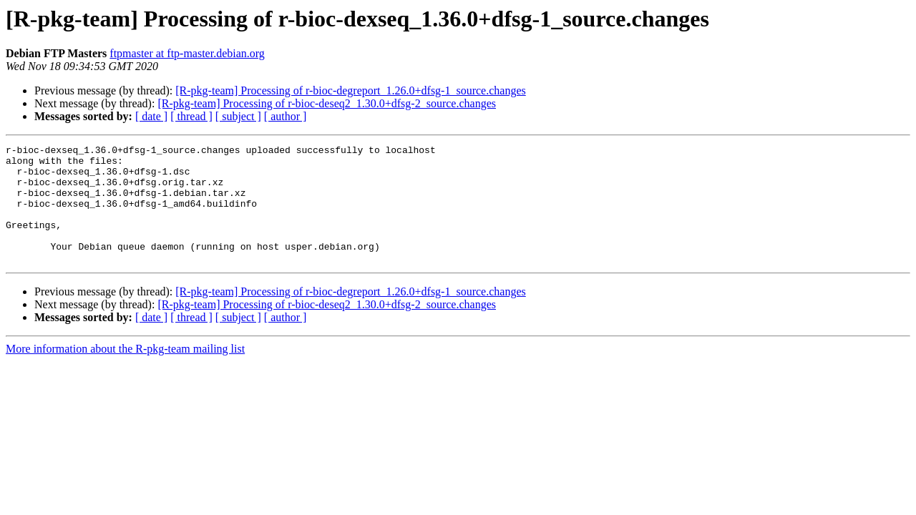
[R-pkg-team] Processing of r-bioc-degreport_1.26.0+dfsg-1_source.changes (350, 90)
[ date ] (151, 116)
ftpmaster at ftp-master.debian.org (187, 53)
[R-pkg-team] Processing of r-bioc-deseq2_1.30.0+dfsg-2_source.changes (326, 103)
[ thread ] (191, 116)
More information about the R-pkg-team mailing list (125, 372)
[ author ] (285, 116)
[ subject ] (238, 116)
